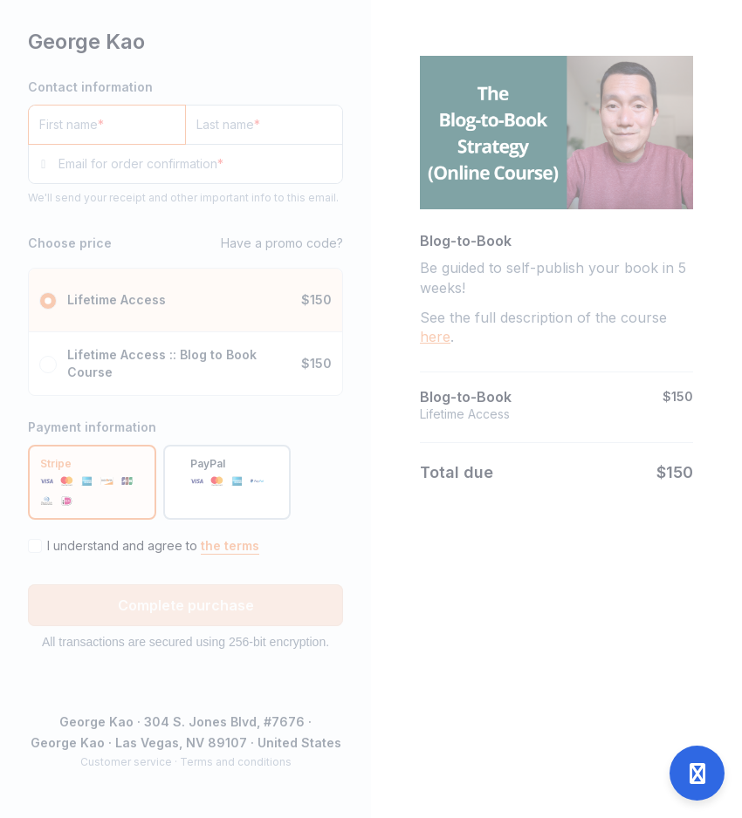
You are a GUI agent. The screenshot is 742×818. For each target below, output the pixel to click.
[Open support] (697, 773)
